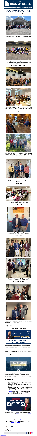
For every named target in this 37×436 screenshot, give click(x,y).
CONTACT (12, 432)
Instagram (18, 422)
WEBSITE (5, 432)
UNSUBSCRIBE (8, 432)
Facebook (12, 422)
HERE (19, 63)
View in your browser (3, 435)
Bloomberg (10, 391)
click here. (20, 419)
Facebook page (18, 413)
